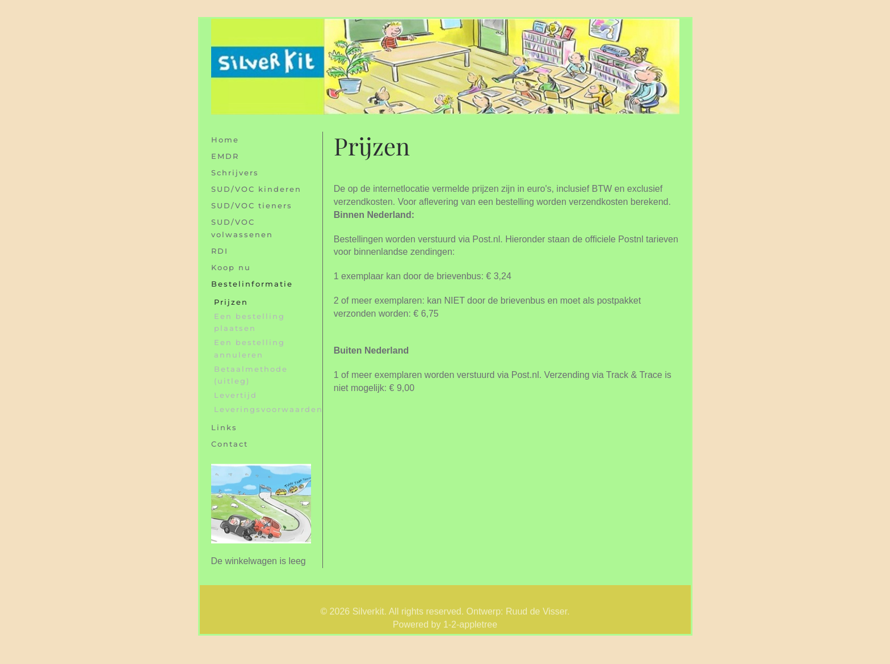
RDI (219, 250)
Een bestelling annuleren (249, 348)
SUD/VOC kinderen (256, 189)
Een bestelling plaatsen (249, 322)
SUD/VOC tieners (251, 205)
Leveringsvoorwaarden (262, 409)
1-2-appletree (470, 631)
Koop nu (231, 267)
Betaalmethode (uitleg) (251, 374)
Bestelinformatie (252, 283)
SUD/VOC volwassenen (242, 227)
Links (224, 427)
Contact (229, 443)
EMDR (225, 156)
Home (225, 139)
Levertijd (235, 395)
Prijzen (231, 301)
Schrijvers (235, 172)
